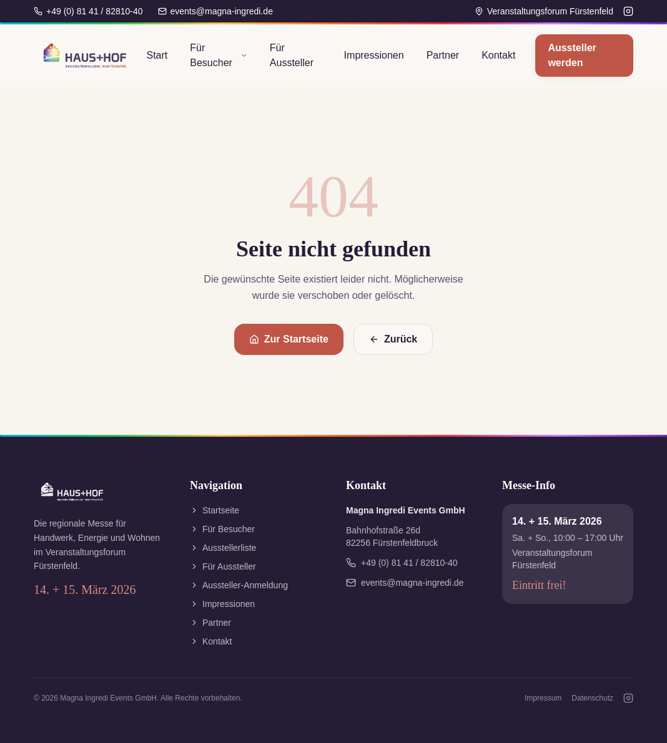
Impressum (543, 698)
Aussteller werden (572, 55)
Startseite (214, 510)
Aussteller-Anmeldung (239, 585)
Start (156, 55)
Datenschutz (592, 698)
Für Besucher (218, 55)
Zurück (393, 339)
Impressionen (374, 55)
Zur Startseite (289, 339)
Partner (443, 55)
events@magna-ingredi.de (215, 11)
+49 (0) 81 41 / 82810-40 (88, 11)
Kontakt (498, 55)
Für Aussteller (292, 55)
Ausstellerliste (223, 548)
